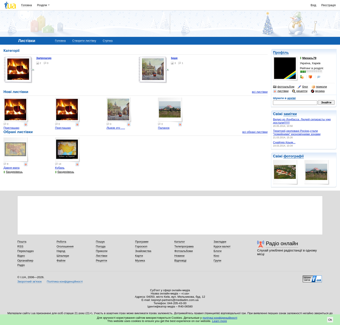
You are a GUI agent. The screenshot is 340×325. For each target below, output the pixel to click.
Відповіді (180, 260)
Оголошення (65, 246)
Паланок (163, 127)
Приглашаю (11, 127)
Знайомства (143, 251)
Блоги (218, 251)
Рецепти (101, 260)
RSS (20, 246)
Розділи (42, 5)
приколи (319, 86)
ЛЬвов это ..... (115, 127)
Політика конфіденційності (65, 281)
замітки (290, 114)
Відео (21, 255)
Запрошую (44, 58)
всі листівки (260, 91)
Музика (140, 260)
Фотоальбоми (183, 251)
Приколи (101, 251)
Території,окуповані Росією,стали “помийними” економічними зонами (296, 132)
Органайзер (25, 260)
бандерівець (13, 171)
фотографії (293, 156)
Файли (61, 260)
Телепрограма (184, 246)
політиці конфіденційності (220, 317)
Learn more (219, 321)
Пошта (21, 241)
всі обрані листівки (255, 132)
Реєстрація (328, 5)
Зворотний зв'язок (29, 281)
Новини (179, 255)
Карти (139, 255)
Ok (330, 319)
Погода (100, 246)
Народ (61, 251)
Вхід (313, 5)
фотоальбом (283, 86)
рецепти (299, 91)
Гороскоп (141, 246)
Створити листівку (84, 40)
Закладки (220, 241)
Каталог (179, 241)
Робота (61, 241)
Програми (141, 241)
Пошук (100, 241)
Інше (174, 58)
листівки (281, 91)
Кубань (60, 167)
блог (303, 86)
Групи (217, 260)
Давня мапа (11, 167)
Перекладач (25, 251)
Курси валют (222, 246)
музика (318, 91)
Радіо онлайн (282, 243)
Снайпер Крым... (284, 142)
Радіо (21, 265)
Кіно (216, 255)
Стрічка (108, 40)
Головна (26, 5)
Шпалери (63, 255)
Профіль (281, 53)
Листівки (101, 255)
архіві (291, 98)
